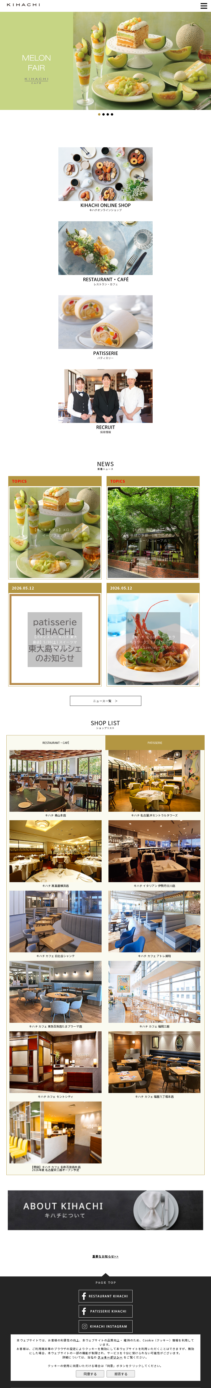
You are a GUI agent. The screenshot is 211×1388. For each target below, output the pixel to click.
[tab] (56, 742)
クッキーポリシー (110, 1357)
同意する (90, 1373)
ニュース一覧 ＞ (105, 701)
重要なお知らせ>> (105, 1245)
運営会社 (105, 1334)
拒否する (121, 1373)
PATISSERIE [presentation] (155, 742)
